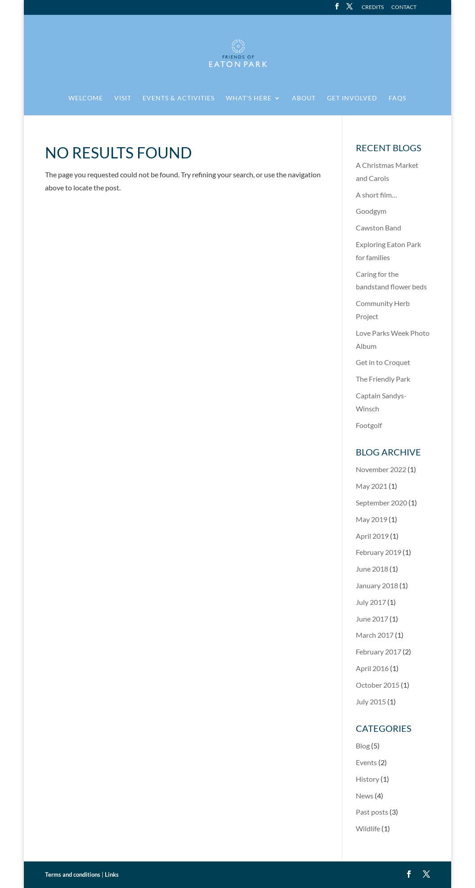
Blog (363, 745)
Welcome (85, 98)
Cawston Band (378, 227)
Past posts (372, 811)
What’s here (249, 98)
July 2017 (371, 602)
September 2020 (381, 502)
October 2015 (377, 685)
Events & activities (179, 98)
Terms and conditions (72, 874)
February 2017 (378, 651)
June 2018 (372, 568)
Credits (373, 7)
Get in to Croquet (383, 362)
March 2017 (375, 635)
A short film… (376, 194)
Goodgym (371, 211)
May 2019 (371, 519)
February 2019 (378, 552)
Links (112, 874)
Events (366, 762)
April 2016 (372, 668)
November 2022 (381, 469)
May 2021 (371, 486)
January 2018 (377, 585)
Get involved (352, 98)
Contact (404, 7)
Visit (122, 98)
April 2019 (372, 536)
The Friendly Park (383, 378)
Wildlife (368, 828)
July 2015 (371, 701)
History (367, 779)
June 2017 (372, 618)
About (304, 98)
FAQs (397, 98)
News (364, 795)
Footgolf (369, 425)
